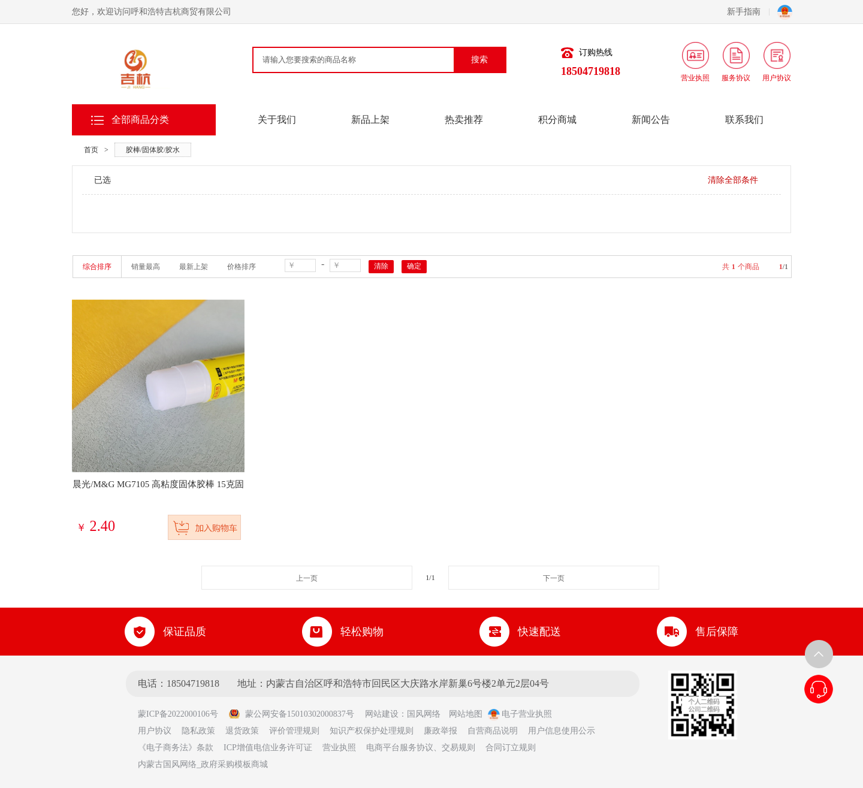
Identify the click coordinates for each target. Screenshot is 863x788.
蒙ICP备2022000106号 (182, 713)
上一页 (307, 578)
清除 (381, 266)
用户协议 (154, 730)
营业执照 (339, 747)
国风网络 (423, 713)
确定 (414, 266)
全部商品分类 (140, 119)
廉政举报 (440, 730)
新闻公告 (651, 119)
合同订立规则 (510, 747)
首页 (91, 150)
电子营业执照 (520, 713)
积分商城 (557, 119)
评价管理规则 (294, 730)
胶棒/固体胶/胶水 (153, 150)
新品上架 (370, 119)
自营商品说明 (492, 730)
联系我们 (744, 119)
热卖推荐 (464, 119)
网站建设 (382, 713)
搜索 (479, 59)
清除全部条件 (733, 180)
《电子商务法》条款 (175, 747)
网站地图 (465, 713)
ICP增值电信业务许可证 (268, 747)
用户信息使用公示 (561, 730)
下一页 (554, 578)
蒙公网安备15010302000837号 (291, 713)
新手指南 (748, 11)
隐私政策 (198, 730)
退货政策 (242, 730)
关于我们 (277, 119)
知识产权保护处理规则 (372, 730)
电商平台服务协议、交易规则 (420, 747)
